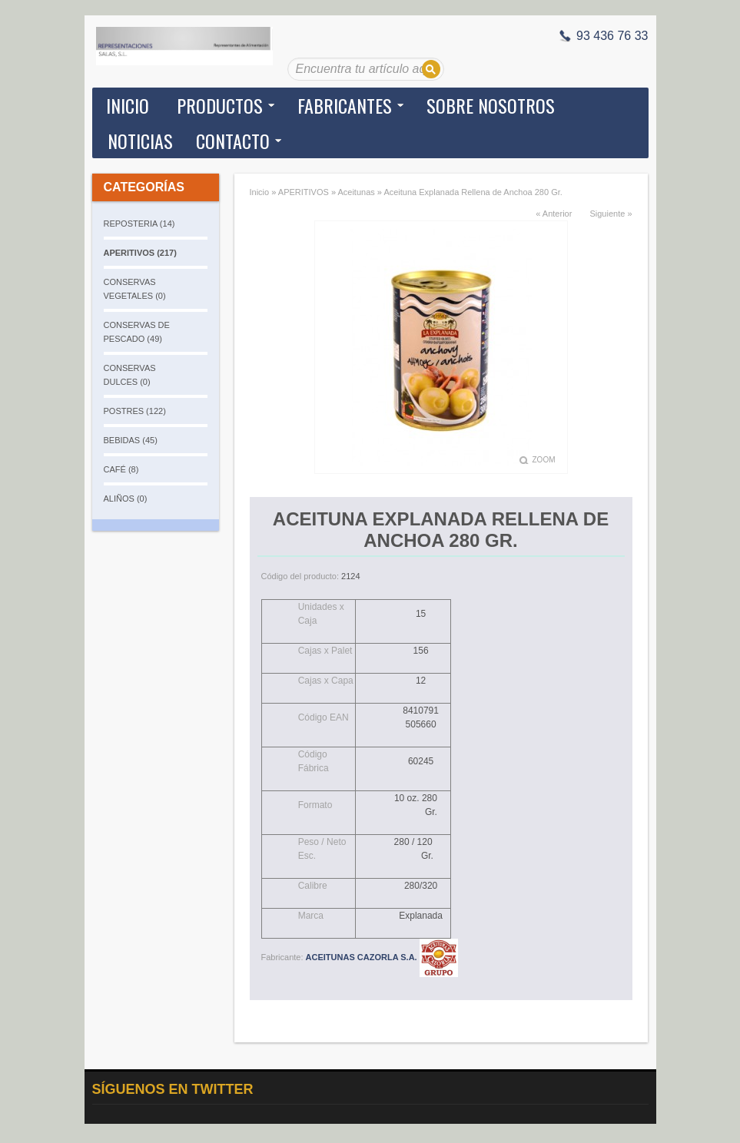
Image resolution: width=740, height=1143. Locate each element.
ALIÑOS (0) (126, 498)
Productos (220, 105)
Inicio (127, 105)
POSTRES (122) (135, 411)
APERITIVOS (303, 192)
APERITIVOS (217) (140, 252)
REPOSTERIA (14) (139, 223)
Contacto (233, 140)
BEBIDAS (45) (131, 440)
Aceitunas (355, 192)
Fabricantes (344, 105)
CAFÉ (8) (121, 469)
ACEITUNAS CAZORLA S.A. (382, 957)
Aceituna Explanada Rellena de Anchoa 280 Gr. (472, 192)
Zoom (544, 460)
